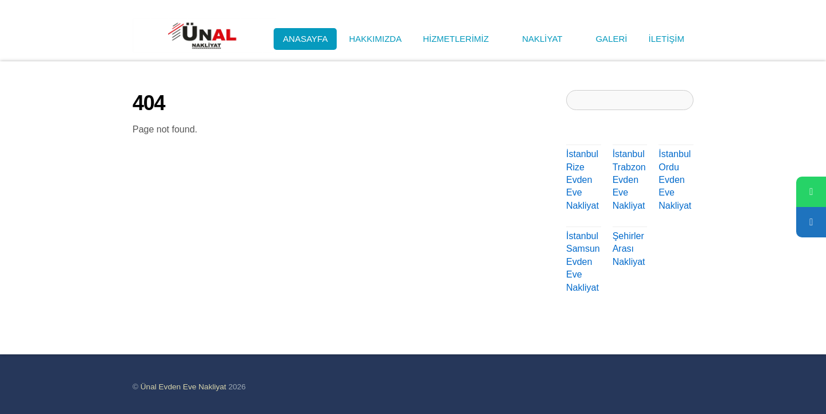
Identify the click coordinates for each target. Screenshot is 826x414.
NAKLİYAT (548, 39)
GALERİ (611, 39)
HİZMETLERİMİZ (462, 39)
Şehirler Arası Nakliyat (629, 249)
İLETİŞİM (666, 39)
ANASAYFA (305, 39)
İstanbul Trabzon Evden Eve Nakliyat (629, 179)
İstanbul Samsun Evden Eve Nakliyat (583, 261)
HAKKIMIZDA (375, 39)
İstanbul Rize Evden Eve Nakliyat (582, 179)
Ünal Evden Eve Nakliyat (184, 386)
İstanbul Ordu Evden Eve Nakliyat (675, 179)
